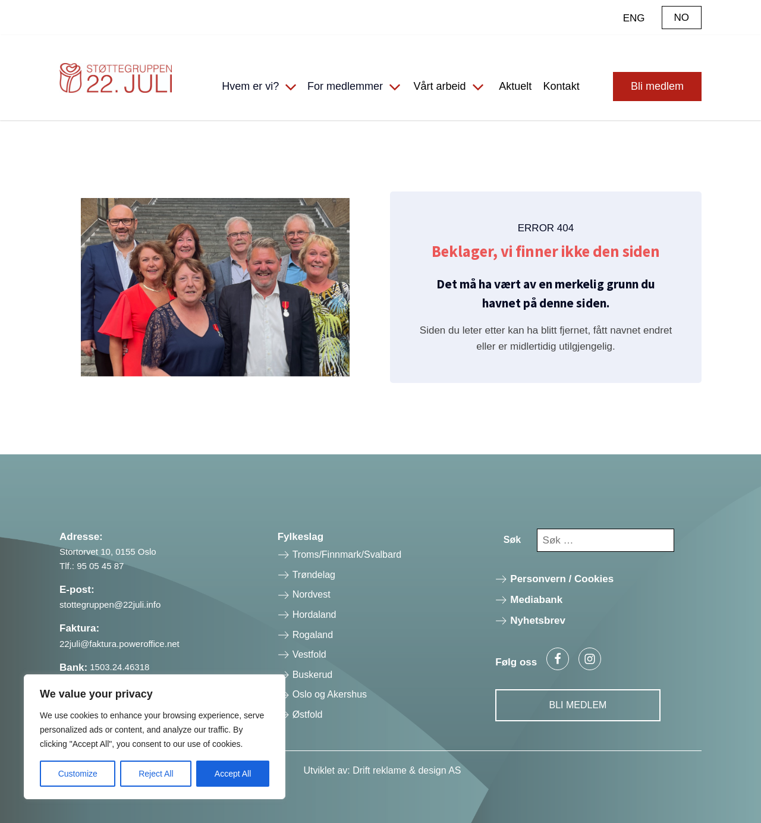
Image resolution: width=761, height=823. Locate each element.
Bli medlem (657, 86)
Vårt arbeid (439, 86)
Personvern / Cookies (562, 579)
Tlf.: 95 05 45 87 (91, 566)
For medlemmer (345, 86)
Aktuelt (515, 86)
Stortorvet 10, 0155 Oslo (107, 551)
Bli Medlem (578, 705)
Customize (78, 773)
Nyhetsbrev (537, 620)
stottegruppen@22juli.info (110, 604)
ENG (634, 18)
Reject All (156, 773)
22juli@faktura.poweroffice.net (119, 644)
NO (682, 17)
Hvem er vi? (250, 86)
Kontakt (561, 86)
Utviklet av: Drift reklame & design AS (382, 770)
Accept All (233, 773)
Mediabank (536, 599)
